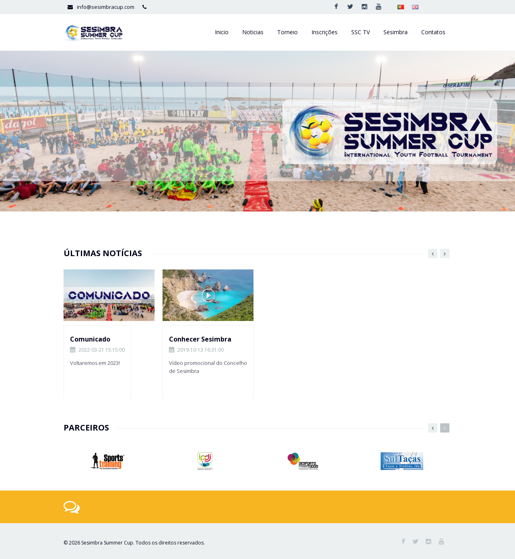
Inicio (222, 32)
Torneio (287, 32)
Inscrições (324, 32)
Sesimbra (395, 32)
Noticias (253, 32)
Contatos (433, 32)
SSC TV (360, 32)
